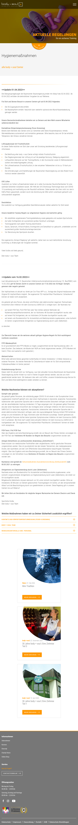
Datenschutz (6, 822)
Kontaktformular (10, 773)
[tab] (39, 519)
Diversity (4, 749)
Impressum (17, 822)
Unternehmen (6, 741)
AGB (45, 822)
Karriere (4, 745)
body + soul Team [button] (8, 525)
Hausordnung (29, 822)
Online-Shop (5, 757)
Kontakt (39, 822)
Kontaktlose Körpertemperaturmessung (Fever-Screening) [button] (26, 519)
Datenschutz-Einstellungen (59, 822)
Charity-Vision (6, 753)
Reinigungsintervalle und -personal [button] (17, 531)
